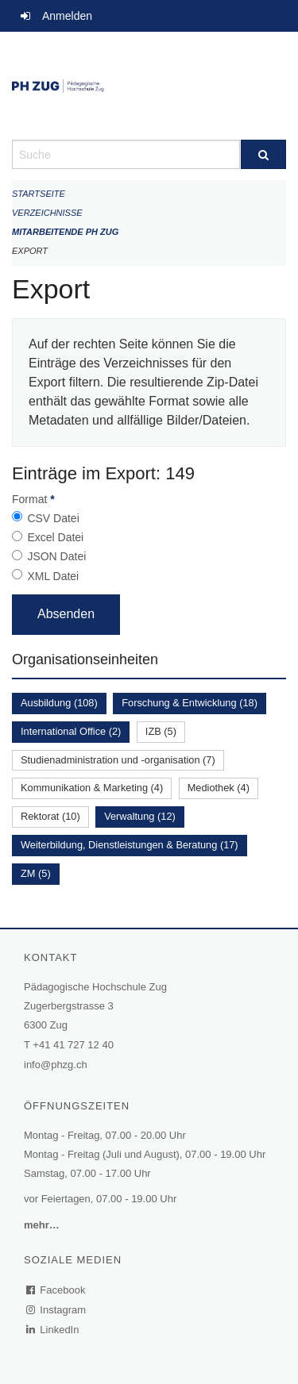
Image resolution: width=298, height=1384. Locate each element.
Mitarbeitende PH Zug (65, 231)
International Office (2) (71, 731)
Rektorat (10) (50, 816)
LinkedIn (53, 1330)
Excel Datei (55, 537)
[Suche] (264, 154)
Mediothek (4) (219, 788)
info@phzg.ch (55, 1065)
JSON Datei (56, 556)
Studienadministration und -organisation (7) (118, 760)
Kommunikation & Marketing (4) (92, 788)
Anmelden (67, 16)
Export (30, 251)
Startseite (38, 193)
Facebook (56, 1290)
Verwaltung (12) (140, 816)
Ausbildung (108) (59, 703)
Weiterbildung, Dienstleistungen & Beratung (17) (129, 845)
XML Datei (53, 576)
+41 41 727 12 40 (73, 1045)
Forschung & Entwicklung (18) (189, 703)
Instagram (57, 1310)
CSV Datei (53, 518)
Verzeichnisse (47, 212)
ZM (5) (36, 873)
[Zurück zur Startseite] (149, 85)
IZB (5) (160, 731)
